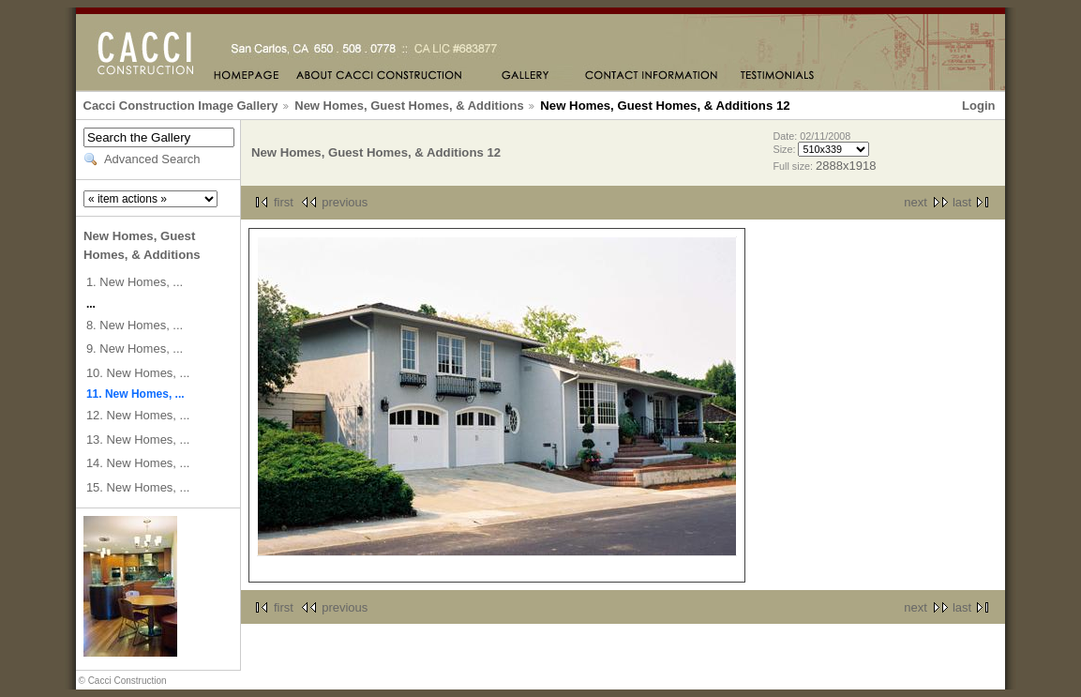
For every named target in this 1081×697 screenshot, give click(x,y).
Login (978, 105)
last (962, 202)
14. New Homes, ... (138, 463)
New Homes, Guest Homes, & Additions (408, 105)
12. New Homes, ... (138, 415)
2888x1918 (846, 166)
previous (345, 202)
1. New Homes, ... (134, 282)
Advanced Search (152, 159)
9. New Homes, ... (134, 348)
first (283, 202)
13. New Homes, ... (138, 439)
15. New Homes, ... (138, 487)
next (915, 202)
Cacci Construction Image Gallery (180, 105)
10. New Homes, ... (138, 373)
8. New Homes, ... (134, 325)
